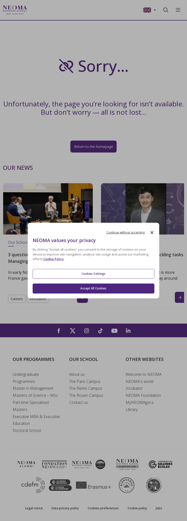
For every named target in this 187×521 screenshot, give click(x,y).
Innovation (37, 298)
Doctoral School (27, 430)
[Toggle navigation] (33, 10)
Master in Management (33, 388)
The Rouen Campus (86, 395)
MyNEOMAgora (139, 402)
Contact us (78, 402)
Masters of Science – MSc (35, 395)
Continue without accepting (125, 232)
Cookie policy (137, 508)
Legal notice (34, 508)
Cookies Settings (94, 274)
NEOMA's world (139, 381)
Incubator (134, 388)
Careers (17, 298)
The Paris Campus (85, 381)
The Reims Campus (85, 388)
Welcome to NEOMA (144, 374)
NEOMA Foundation (143, 395)
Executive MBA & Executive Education (36, 420)
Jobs (159, 508)
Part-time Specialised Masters (31, 406)
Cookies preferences (103, 508)
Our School (18, 242)
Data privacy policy (65, 508)
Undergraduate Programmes (26, 378)
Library (132, 409)
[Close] (152, 232)
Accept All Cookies (93, 288)
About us (77, 374)
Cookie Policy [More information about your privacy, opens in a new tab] (53, 259)
